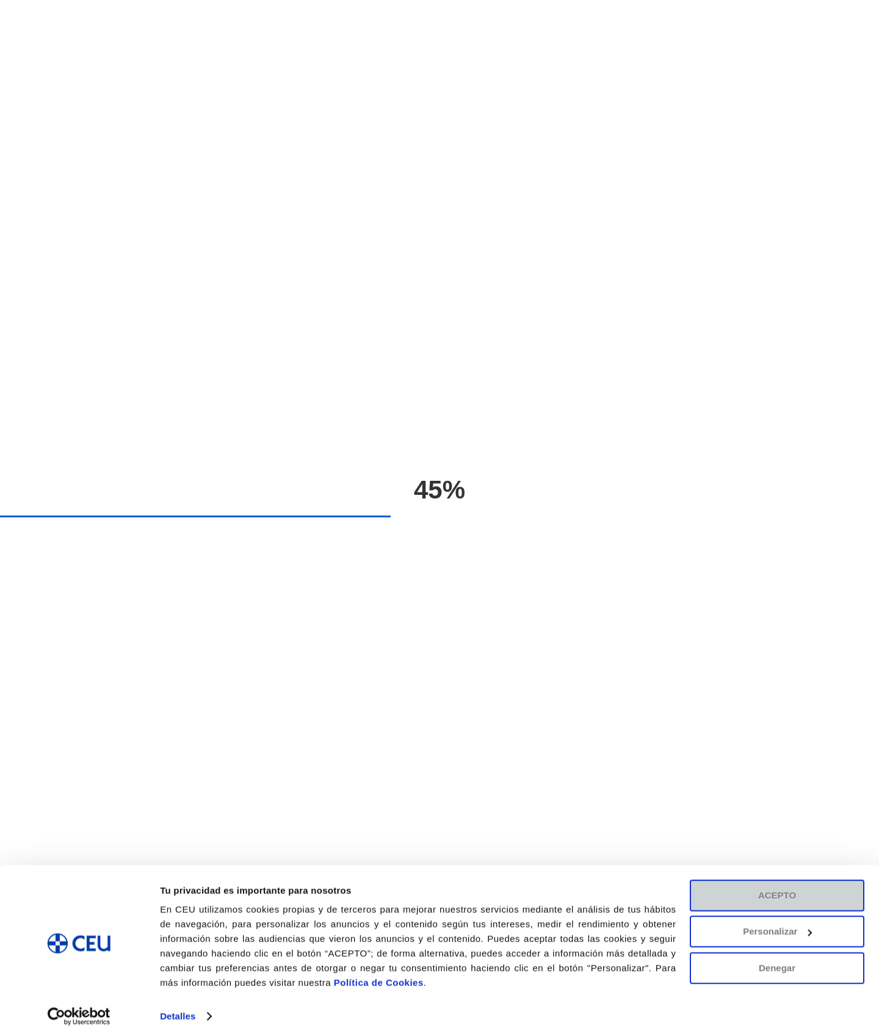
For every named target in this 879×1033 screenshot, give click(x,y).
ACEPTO (777, 888)
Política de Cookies (379, 975)
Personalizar (777, 924)
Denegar (777, 961)
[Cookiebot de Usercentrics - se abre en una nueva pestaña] (79, 1009)
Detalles (177, 1009)
